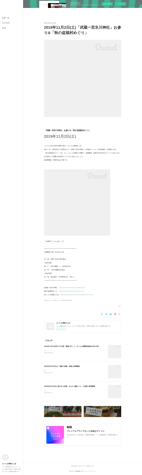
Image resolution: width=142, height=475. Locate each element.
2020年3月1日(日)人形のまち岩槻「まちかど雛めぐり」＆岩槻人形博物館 (69, 386)
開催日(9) (70, 300)
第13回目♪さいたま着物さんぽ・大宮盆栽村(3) (55, 300)
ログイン (120, 4)
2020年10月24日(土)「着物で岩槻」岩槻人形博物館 (62, 366)
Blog (4, 28)
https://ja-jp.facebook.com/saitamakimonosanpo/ (76, 295)
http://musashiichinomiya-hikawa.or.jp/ (72, 287)
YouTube (6, 23)
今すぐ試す (107, 4)
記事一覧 (5, 18)
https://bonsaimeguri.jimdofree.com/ (71, 291)
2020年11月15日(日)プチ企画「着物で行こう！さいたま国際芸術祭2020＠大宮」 (72, 346)
